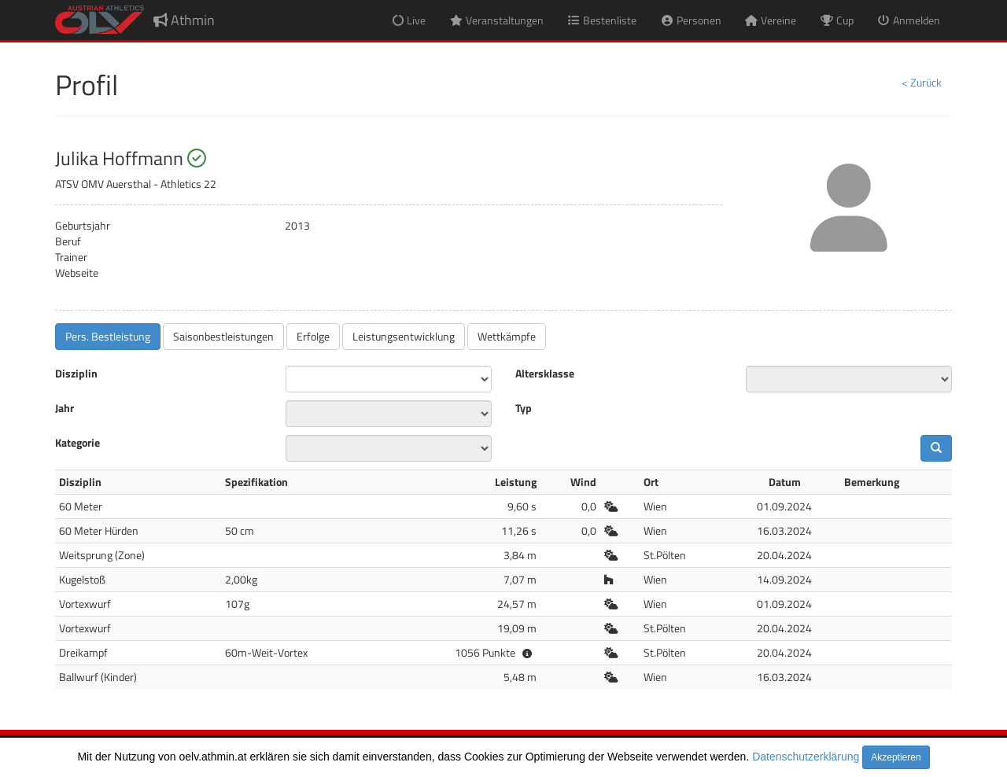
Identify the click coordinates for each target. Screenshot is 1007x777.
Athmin (184, 20)
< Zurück (922, 82)
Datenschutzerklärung (805, 756)
